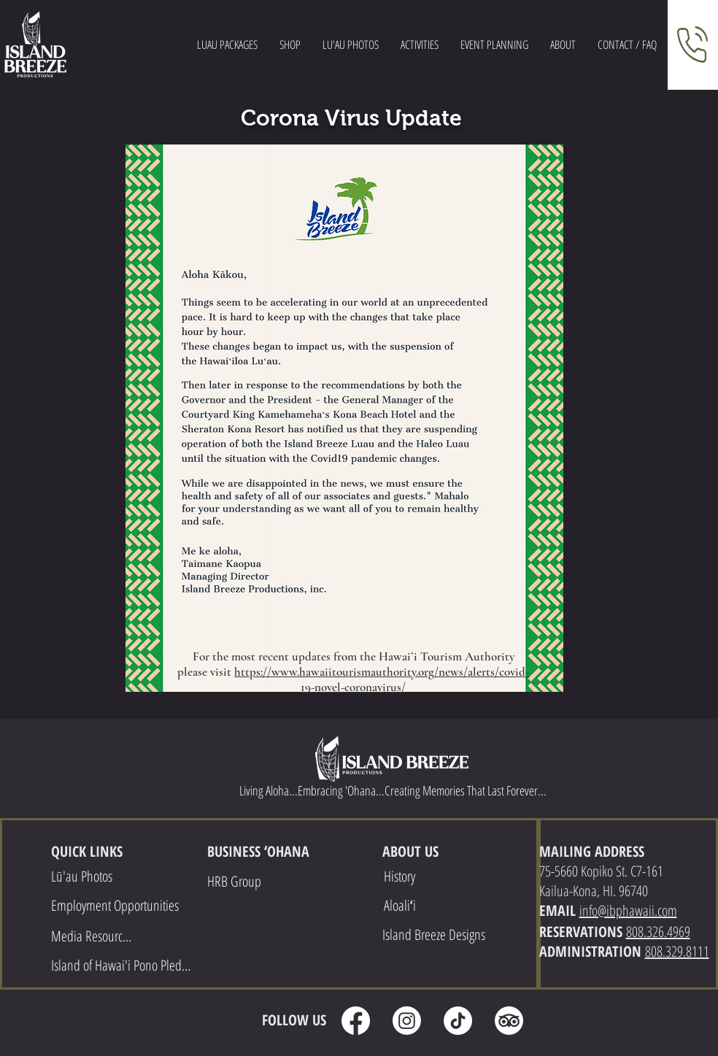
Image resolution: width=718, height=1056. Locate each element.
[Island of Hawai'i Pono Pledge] (122, 964)
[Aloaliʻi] (401, 905)
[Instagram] (407, 1020)
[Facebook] (355, 1020)
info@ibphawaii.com (628, 910)
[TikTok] (458, 1020)
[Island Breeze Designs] (435, 934)
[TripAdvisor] (509, 1020)
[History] (401, 875)
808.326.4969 (658, 931)
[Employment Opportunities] (116, 905)
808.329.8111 (677, 951)
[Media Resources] (93, 935)
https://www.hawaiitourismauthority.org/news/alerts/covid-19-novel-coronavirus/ (381, 679)
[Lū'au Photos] (83, 875)
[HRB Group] (236, 880)
